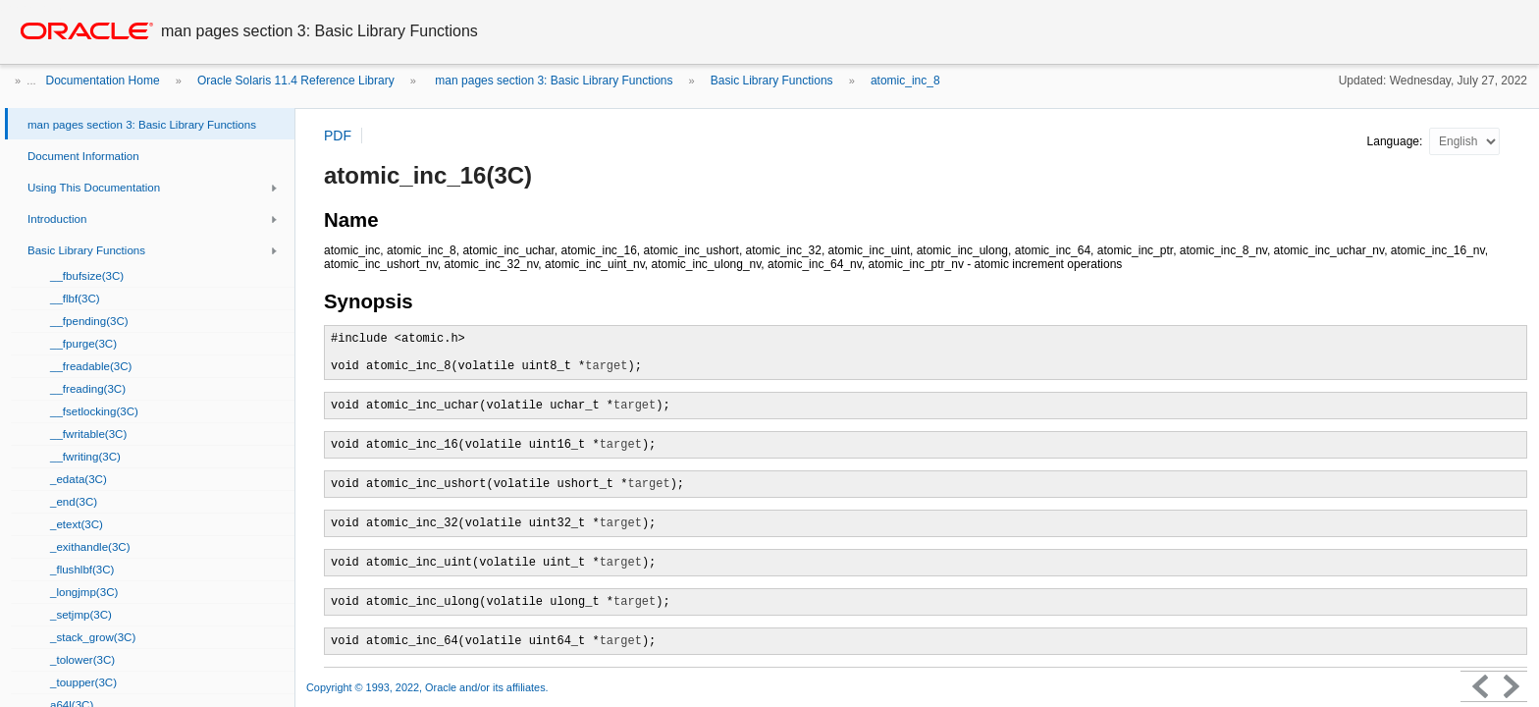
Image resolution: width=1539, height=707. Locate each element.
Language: (1396, 141)
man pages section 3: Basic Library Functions (552, 80)
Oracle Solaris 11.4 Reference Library (296, 80)
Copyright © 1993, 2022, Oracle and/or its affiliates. (429, 687)
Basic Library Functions (772, 80)
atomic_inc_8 (905, 80)
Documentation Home (103, 80)
